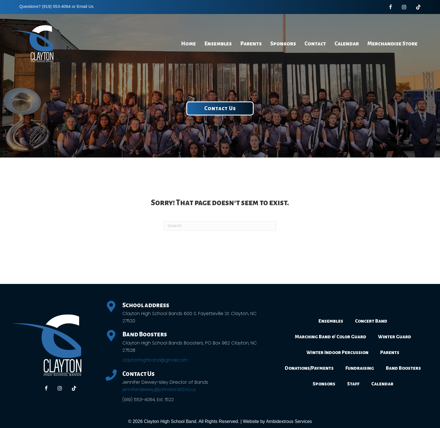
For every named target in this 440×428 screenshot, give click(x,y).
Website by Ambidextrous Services (277, 421)
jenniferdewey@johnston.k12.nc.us (159, 389)
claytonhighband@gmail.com (155, 360)
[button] (220, 108)
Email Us (85, 6)
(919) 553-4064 (56, 6)
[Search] (220, 226)
